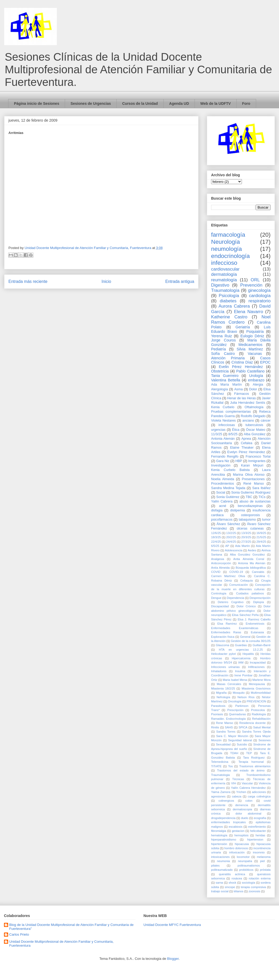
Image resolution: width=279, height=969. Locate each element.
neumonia (223, 861)
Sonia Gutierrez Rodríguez (251, 492)
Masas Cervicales (229, 684)
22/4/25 (216, 541)
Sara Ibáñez (261, 488)
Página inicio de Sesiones (36, 103)
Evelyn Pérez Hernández (246, 452)
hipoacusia (242, 844)
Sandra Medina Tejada (228, 488)
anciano (248, 420)
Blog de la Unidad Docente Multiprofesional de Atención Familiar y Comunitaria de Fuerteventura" (71, 927)
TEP (249, 753)
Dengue (216, 597)
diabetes (228, 300)
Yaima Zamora (221, 792)
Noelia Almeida (222, 479)
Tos (230, 766)
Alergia (258, 384)
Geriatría (243, 327)
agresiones (218, 796)
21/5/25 (261, 537)
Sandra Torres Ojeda (256, 731)
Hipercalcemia (241, 658)
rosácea (237, 878)
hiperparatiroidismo (223, 839)
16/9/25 (261, 533)
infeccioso (224, 263)
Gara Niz (222, 461)
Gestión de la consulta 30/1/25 (251, 640)
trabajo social (219, 891)
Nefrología (223, 697)
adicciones (259, 792)
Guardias (241, 645)
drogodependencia (223, 818)
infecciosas (226, 425)
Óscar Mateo (255, 430)
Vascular (247, 783)
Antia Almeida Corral (248, 559)
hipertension (255, 839)
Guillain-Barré (262, 645)
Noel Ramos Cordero (241, 319)
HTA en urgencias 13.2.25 (241, 649)
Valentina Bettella (225, 380)
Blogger (173, 959)
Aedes (252, 550)
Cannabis (258, 571)
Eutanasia (257, 632)
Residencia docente (252, 722)
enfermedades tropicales (228, 822)
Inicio (106, 281)
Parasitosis (218, 705)
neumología (226, 249)
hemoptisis (241, 835)
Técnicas (238, 779)
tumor (266, 519)
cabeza (236, 796)
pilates (215, 865)
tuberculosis (254, 425)
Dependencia (235, 597)
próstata (265, 869)
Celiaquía (246, 580)
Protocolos (258, 710)
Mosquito (239, 692)
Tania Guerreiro (224, 376)
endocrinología (230, 256)
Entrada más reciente (27, 281)
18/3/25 (216, 537)
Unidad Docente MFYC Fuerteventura (172, 925)
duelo (244, 818)
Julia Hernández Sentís (247, 403)
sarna (219, 882)
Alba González (254, 434)
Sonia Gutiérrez (228, 497)
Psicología (229, 295)
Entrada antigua (179, 281)
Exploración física (222, 636)
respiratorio (259, 300)
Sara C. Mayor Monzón (232, 736)
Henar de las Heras (241, 398)
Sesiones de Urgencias (91, 103)
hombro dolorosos (236, 848)
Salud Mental (262, 727)
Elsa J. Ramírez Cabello (254, 619)
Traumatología (225, 290)
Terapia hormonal (251, 761)
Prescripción (235, 710)
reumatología (224, 279)
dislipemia (237, 510)
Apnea (246, 439)
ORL (255, 279)
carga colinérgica (259, 796)
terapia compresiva (253, 887)
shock (232, 882)
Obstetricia (220, 371)
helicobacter (258, 830)
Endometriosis (255, 623)
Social (220, 492)
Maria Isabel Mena (235, 679)
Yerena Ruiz (221, 336)
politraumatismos (249, 865)
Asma (238, 389)
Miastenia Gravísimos (256, 688)
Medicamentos (250, 345)
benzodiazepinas (250, 506)
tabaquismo (247, 519)
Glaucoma (222, 645)
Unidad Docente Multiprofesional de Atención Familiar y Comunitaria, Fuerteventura (61, 944)
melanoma (264, 856)
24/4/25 (231, 541)
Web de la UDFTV (215, 103)
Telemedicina (219, 761)
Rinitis (215, 727)
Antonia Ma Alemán (251, 563)
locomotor (243, 856)
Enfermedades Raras (226, 632)
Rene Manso (224, 722)
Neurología (225, 242)
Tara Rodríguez (254, 757)
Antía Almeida (220, 567)
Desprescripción (260, 597)
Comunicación (238, 584)
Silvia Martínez (250, 349)
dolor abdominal (248, 813)
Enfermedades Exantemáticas (234, 628)
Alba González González (247, 554)
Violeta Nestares (223, 420)
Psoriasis (217, 714)
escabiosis (235, 826)
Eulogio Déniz (252, 336)
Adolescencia (234, 550)
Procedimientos (222, 483)
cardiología (260, 295)
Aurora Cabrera (234, 306)
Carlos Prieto (19, 934)
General (245, 636)
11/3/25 (216, 434)
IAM (240, 662)
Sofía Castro (223, 353)
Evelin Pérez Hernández (241, 367)
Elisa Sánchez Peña (245, 614)
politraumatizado (222, 869)
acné (222, 506)
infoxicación (237, 852)
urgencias (218, 430)
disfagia (216, 510)
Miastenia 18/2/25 (223, 688)
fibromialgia (218, 830)
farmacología (228, 234)
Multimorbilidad (261, 692)
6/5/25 (215, 545)
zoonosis (254, 891)
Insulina (240, 671)
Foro (246, 103)
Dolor (253, 389)
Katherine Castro (229, 316)
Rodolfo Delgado (253, 416)
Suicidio (242, 744)
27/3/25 (246, 541)
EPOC (265, 362)
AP (227, 545)
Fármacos (241, 394)
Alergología (219, 389)
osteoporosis (250, 515)
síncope (230, 887)
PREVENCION (256, 701)
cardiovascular (225, 269)
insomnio (259, 852)
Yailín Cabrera (221, 501)
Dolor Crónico (246, 606)
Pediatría (218, 349)
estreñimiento (257, 826)
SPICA (242, 727)
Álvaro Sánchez (228, 524)
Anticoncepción (221, 563)
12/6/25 (216, 533)
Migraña (221, 692)
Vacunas (255, 353)
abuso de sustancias (255, 501)
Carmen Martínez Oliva (228, 576)
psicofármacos (221, 519)
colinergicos (226, 800)
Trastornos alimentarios (255, 766)
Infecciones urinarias (225, 667)
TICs (262, 497)
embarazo (256, 380)
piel (262, 861)
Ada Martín (242, 545)
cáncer (266, 420)
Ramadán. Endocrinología (228, 718)
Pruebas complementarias (231, 411)
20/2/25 (231, 537)
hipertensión (219, 844)
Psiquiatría (255, 331)
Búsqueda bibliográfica (251, 567)
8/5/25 (233, 434)
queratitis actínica (232, 874)
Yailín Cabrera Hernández (248, 787)
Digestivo (220, 285)
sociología (248, 882)
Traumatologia (220, 774)
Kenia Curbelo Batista (230, 470)
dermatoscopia (242, 809)
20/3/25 (246, 537)
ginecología (259, 290)
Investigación (221, 465)
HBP (238, 461)
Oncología (234, 701)
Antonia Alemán (223, 439)
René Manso (253, 483)
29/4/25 (261, 541)
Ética (236, 430)
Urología (256, 376)
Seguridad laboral (240, 740)
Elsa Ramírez (227, 623)
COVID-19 (236, 571)
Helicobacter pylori (223, 653)
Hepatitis (248, 653)
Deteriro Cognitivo (230, 602)
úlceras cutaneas (250, 528)
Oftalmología (254, 407)
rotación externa (260, 878)
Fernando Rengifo (224, 456)
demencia (241, 805)
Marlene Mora (261, 679)
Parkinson (241, 705)
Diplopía (258, 602)
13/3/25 (246, 533)
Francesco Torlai (258, 456)
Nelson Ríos (246, 697)
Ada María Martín (226, 384)
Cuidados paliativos (250, 593)
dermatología (224, 274)
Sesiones (264, 740)
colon (248, 800)
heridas (260, 835)
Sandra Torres (226, 731)
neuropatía (245, 861)
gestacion (238, 830)
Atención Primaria (228, 358)
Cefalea (246, 443)
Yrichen (241, 792)
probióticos (246, 869)
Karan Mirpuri (252, 465)
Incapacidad (258, 662)
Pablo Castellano (250, 371)
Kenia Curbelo (222, 407)
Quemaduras (237, 714)
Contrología (218, 593)
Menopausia (257, 684)
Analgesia (217, 559)
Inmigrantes (257, 461)
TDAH (234, 753)
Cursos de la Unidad (140, 103)
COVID (215, 571)
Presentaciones (253, 479)
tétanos (238, 891)
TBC (249, 497)
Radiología (259, 714)
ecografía (260, 818)
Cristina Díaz (242, 362)
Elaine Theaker (241, 447)
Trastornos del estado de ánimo (241, 770)
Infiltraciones (256, 667)
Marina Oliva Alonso (249, 474)
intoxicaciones (220, 856)
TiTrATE (216, 766)
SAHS (229, 727)
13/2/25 (231, 533)
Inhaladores (218, 671)
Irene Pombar (243, 675)
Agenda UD (179, 103)
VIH (233, 783)
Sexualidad (223, 744)
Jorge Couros (223, 340)
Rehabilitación (261, 718)
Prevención (251, 285)
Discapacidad (220, 606)
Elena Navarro (248, 311)
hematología (219, 835)
